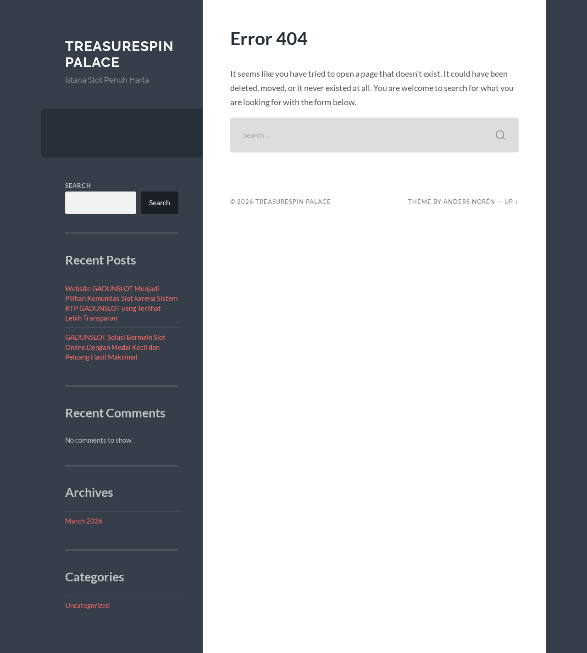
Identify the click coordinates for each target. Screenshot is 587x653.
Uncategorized (87, 605)
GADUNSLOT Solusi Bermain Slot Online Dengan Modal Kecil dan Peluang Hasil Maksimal (115, 347)
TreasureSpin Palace (119, 54)
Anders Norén (469, 201)
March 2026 (84, 521)
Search (78, 185)
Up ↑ (511, 201)
